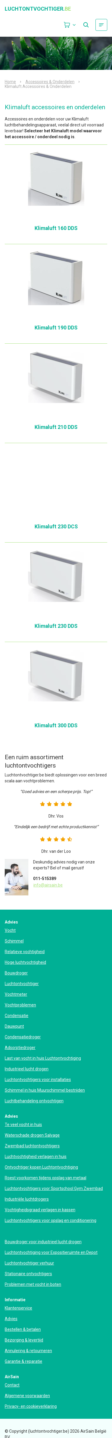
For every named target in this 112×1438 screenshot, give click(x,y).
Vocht (10, 930)
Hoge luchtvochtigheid (25, 962)
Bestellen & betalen (23, 1329)
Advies (11, 1318)
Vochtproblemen (20, 1005)
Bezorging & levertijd (24, 1340)
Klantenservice (18, 1308)
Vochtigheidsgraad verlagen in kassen (40, 1209)
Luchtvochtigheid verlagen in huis (35, 1156)
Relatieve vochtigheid (25, 951)
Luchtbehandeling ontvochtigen (34, 1100)
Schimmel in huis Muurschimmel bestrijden (45, 1090)
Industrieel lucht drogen (26, 1069)
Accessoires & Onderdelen (49, 81)
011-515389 (44, 878)
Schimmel (14, 941)
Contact (12, 1385)
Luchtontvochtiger (22, 983)
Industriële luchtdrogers (27, 1199)
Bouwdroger (16, 973)
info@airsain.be (48, 885)
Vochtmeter (16, 994)
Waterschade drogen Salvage (32, 1135)
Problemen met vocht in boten (33, 1284)
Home (10, 81)
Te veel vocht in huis (23, 1124)
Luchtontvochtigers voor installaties (38, 1079)
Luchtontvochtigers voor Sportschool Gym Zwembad (54, 1188)
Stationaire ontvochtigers (28, 1273)
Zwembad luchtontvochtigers (32, 1145)
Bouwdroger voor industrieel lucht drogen (43, 1241)
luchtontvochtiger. (38, 9)
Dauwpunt (14, 1026)
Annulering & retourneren (28, 1350)
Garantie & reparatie (23, 1361)
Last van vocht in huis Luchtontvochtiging (43, 1058)
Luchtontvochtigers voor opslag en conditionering (50, 1220)
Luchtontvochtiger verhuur (29, 1263)
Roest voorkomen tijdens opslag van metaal (45, 1177)
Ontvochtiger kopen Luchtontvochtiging (41, 1167)
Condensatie (16, 1015)
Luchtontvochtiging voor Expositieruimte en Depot (51, 1252)
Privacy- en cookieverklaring (31, 1406)
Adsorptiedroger (20, 1047)
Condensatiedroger (23, 1037)
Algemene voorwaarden (27, 1395)
